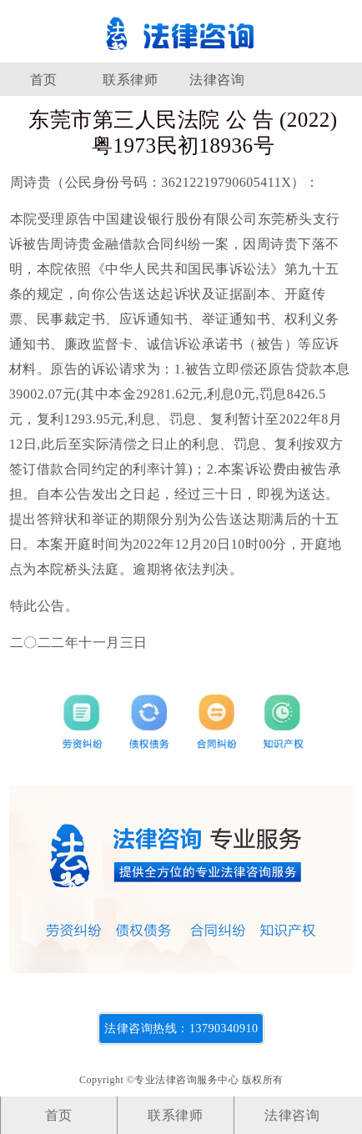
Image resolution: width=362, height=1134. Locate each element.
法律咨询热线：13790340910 (181, 1028)
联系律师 (130, 80)
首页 (44, 80)
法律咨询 (216, 80)
